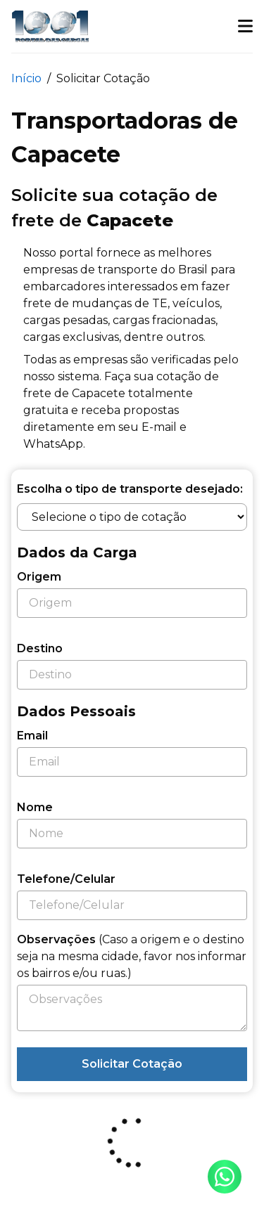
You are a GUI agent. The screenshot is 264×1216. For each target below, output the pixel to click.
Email (32, 735)
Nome (35, 807)
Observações (131, 956)
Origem (39, 576)
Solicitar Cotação (132, 1064)
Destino (40, 648)
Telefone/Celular (66, 879)
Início (26, 78)
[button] (245, 26)
